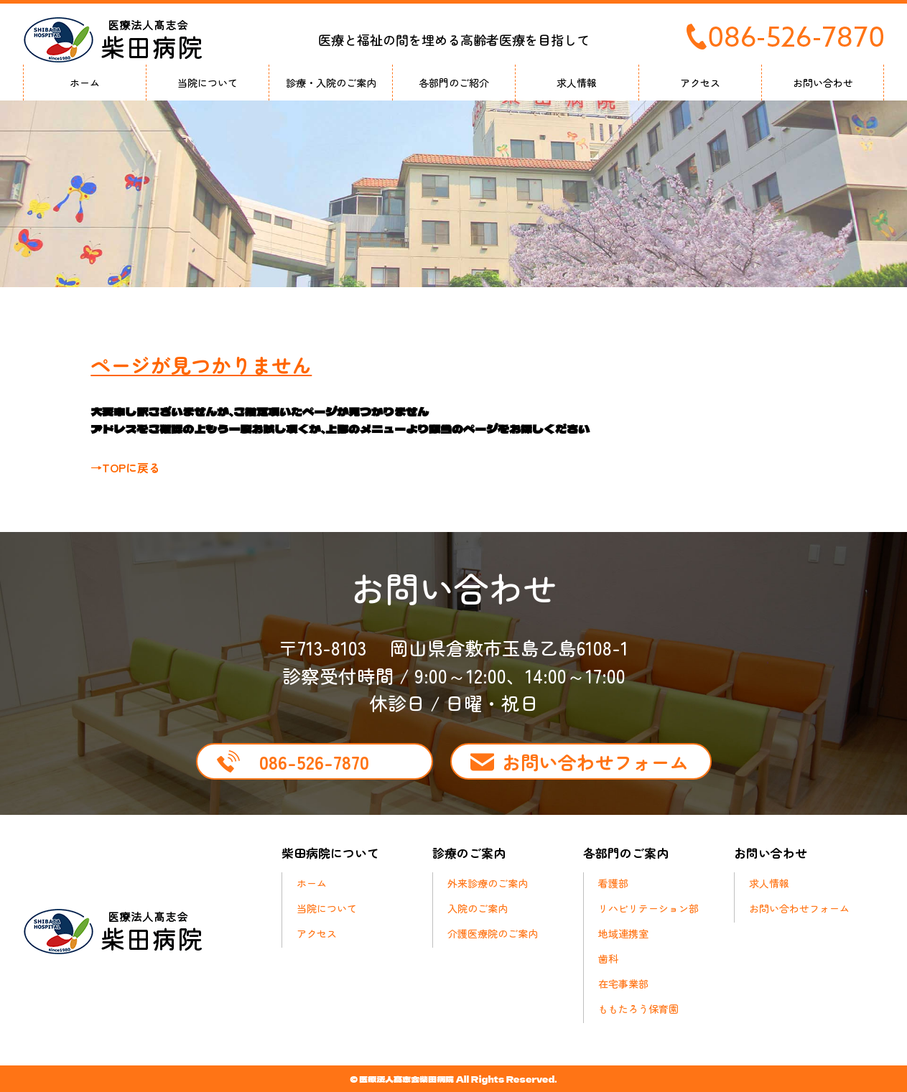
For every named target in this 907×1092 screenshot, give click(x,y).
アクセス (700, 82)
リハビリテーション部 (648, 908)
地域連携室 (623, 933)
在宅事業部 (623, 983)
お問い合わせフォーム (595, 761)
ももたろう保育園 (638, 1009)
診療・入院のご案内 (331, 82)
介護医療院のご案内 (492, 933)
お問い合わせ (823, 82)
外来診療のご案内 (487, 883)
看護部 (613, 883)
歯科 (608, 958)
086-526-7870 (314, 761)
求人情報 (577, 82)
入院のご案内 (477, 908)
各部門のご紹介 (454, 82)
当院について (207, 82)
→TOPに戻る (125, 467)
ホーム (85, 82)
